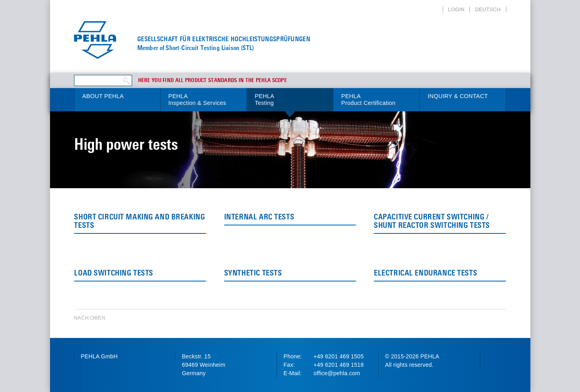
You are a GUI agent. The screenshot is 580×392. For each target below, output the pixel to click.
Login (456, 9)
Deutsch (488, 9)
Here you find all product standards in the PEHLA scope (212, 80)
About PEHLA (103, 96)
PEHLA (204, 100)
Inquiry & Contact (458, 96)
